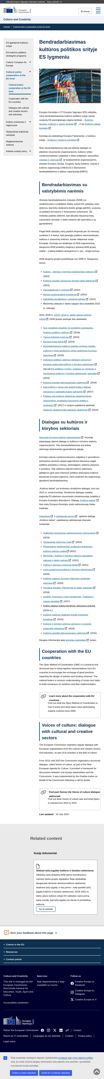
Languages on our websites (46, 1036)
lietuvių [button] (85, 11)
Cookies (69, 1036)
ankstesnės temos (65, 516)
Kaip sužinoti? (54, 2)
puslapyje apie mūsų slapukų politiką (75, 1058)
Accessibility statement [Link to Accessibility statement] (15, 1002)
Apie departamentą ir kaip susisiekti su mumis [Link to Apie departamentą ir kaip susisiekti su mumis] (50, 983)
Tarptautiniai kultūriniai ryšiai (57, 542)
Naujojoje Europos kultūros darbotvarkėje (59, 437)
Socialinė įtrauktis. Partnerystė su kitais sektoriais (67, 588)
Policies (6, 27)
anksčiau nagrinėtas (76, 640)
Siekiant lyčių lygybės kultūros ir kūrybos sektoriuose (65, 870)
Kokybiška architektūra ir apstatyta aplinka (64, 299)
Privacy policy (85, 1036)
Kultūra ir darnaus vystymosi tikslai (60, 565)
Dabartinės (44, 516)
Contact (77, 1030)
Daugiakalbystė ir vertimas (56, 290)
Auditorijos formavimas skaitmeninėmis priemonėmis (69, 533)
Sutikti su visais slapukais (24, 1073)
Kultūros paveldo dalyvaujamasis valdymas (64, 382)
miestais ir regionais (49, 160)
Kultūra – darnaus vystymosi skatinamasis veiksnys (68, 272)
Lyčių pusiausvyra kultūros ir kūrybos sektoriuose (67, 569)
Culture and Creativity (15, 976)
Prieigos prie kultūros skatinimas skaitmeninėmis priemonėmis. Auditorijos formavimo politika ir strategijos (67, 401)
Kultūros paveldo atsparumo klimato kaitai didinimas (69, 281)
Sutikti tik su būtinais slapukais (55, 1073)
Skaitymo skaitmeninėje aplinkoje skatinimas (65, 410)
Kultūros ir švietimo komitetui (62, 140)
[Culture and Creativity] (18, 9)
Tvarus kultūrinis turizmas (56, 337)
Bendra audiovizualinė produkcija (59, 294)
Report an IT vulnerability (15, 1036)
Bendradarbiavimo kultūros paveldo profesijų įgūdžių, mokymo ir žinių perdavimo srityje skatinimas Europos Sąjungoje (70, 351)
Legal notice (9, 1041)
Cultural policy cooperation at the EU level (31, 27)
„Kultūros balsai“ (88, 500)
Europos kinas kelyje (53, 342)
